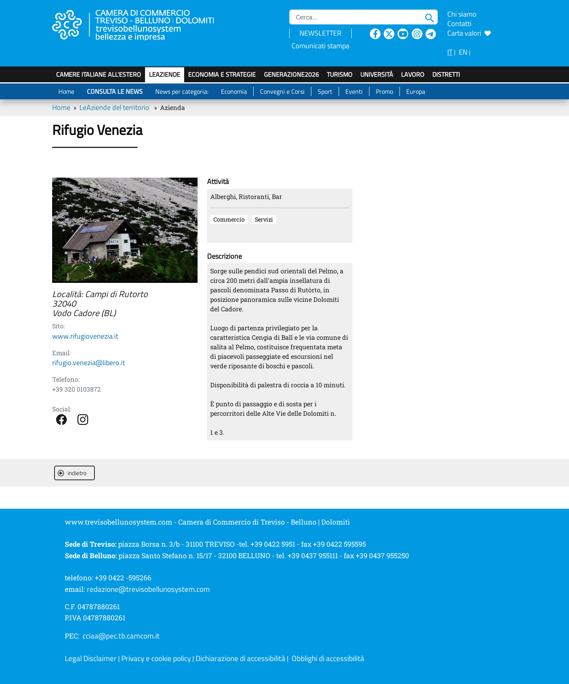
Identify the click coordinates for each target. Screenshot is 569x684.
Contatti (459, 23)
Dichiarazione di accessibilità (240, 658)
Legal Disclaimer (91, 658)
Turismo (339, 74)
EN (463, 52)
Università (376, 74)
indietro (72, 472)
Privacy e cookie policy (156, 658)
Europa (415, 91)
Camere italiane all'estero (98, 74)
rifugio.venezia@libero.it (88, 362)
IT (449, 52)
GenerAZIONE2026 (291, 74)
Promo (384, 91)
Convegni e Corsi (282, 91)
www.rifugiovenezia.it (85, 336)
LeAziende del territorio (114, 107)
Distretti (446, 74)
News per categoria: (181, 91)
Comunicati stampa (320, 45)
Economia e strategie (222, 74)
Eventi (354, 91)
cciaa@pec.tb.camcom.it (121, 636)
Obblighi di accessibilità (328, 658)
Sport (325, 91)
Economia (234, 91)
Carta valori (469, 33)
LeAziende (164, 74)
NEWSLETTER (320, 33)
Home (66, 91)
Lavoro (412, 74)
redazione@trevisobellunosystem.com (148, 589)
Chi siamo (462, 14)
